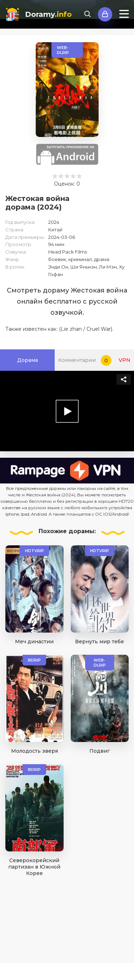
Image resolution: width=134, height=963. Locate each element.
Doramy (48, 14)
